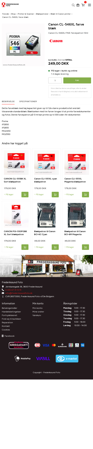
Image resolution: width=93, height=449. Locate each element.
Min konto (37, 307)
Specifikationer (28, 101)
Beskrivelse (8, 101)
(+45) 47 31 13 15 (13, 289)
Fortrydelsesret (9, 314)
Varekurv (36, 314)
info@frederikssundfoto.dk (18, 292)
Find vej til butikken (11, 318)
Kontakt (6, 325)
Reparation (7, 321)
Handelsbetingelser (11, 311)
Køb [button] (77, 80)
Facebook (8, 335)
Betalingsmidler (9, 307)
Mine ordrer (38, 311)
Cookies (6, 329)
